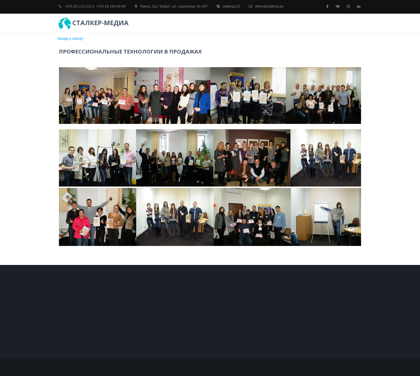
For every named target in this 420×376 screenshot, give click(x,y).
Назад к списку (70, 38)
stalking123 (231, 6)
